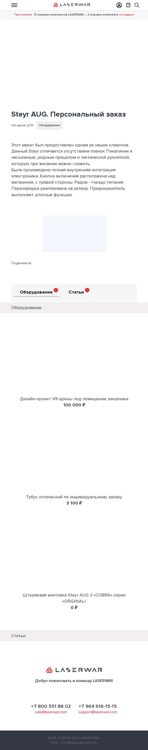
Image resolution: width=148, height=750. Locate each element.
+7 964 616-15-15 (98, 706)
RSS (54, 742)
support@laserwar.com (97, 712)
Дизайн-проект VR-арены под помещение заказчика (74, 398)
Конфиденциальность (79, 742)
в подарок (126, 15)
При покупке (23, 15)
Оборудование (49, 125)
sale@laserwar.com (51, 712)
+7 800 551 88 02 (51, 706)
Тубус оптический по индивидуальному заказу (74, 497)
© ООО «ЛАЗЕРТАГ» (83, 738)
